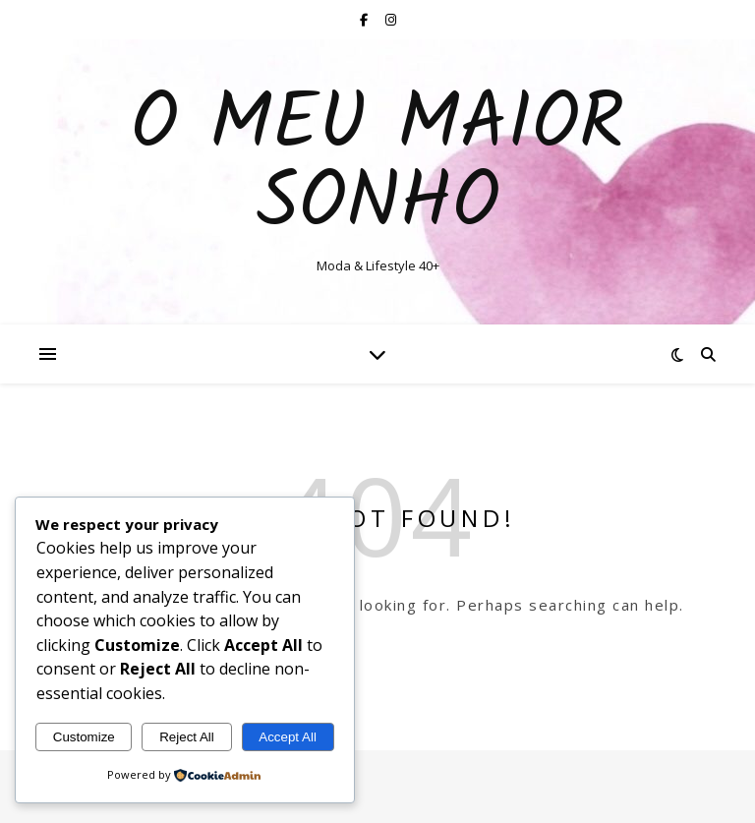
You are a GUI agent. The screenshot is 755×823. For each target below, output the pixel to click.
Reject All (186, 737)
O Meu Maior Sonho (377, 165)
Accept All (288, 737)
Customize (84, 737)
